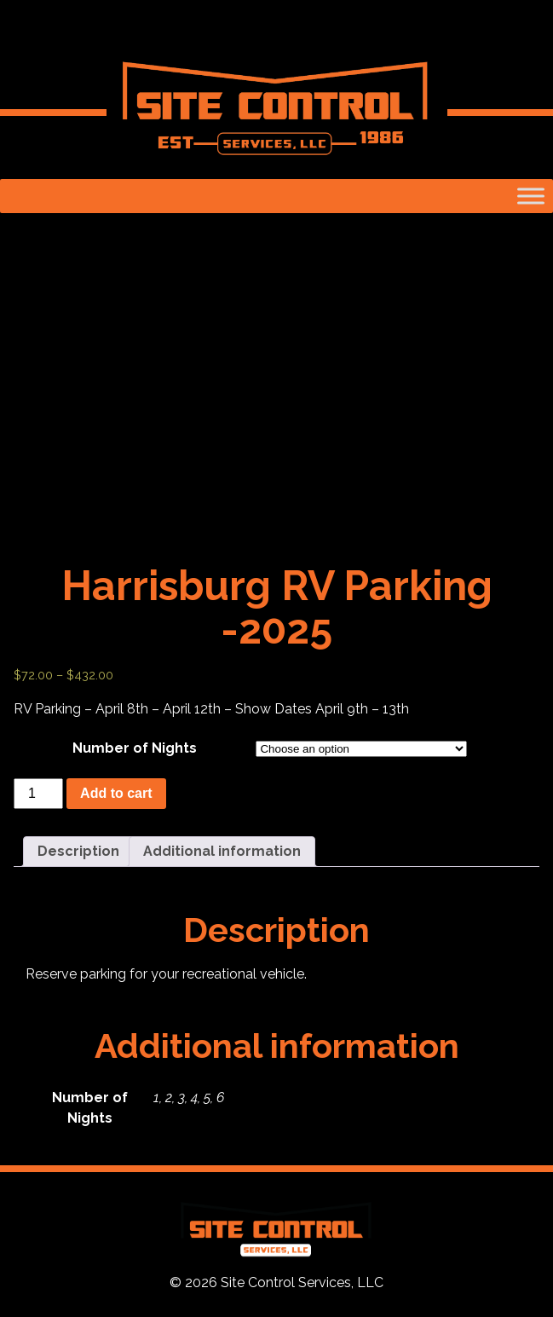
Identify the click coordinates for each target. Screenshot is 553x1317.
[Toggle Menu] (530, 196)
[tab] (78, 851)
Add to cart (116, 793)
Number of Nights (134, 748)
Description (78, 851)
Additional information (222, 851)
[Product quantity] (38, 793)
